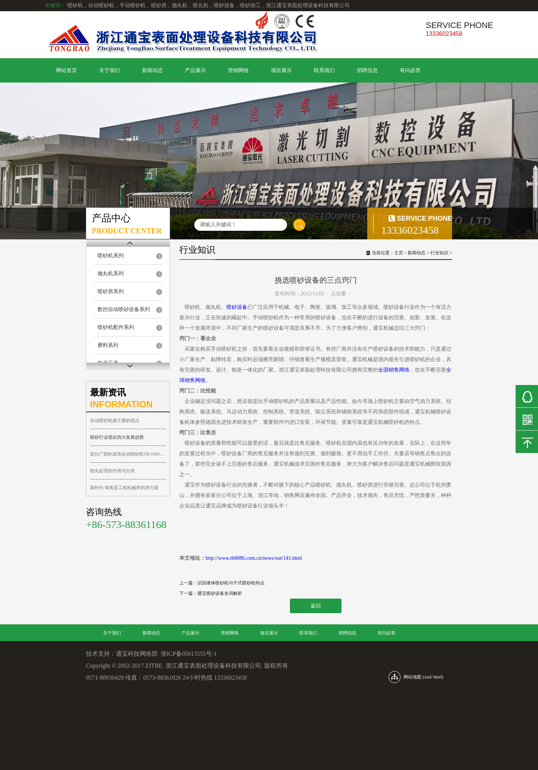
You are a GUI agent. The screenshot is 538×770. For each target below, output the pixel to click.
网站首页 (66, 70)
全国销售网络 (393, 370)
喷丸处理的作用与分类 (112, 471)
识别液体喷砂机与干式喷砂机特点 (231, 583)
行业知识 (439, 252)
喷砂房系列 (111, 291)
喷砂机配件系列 (116, 327)
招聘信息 (367, 70)
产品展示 (195, 70)
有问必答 (410, 70)
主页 (398, 252)
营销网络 (238, 70)
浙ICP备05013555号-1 (189, 654)
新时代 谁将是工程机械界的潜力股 (124, 487)
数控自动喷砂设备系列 (124, 309)
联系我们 (324, 70)
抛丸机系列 (111, 273)
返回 (315, 606)
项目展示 (281, 70)
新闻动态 (152, 70)
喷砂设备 (236, 307)
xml (427, 677)
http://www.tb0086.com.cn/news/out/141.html (253, 558)
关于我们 (109, 70)
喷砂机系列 (111, 255)
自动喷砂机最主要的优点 (114, 420)
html (438, 677)
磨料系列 (108, 345)
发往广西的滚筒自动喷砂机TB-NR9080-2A (128, 454)
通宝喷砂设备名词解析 (219, 593)
